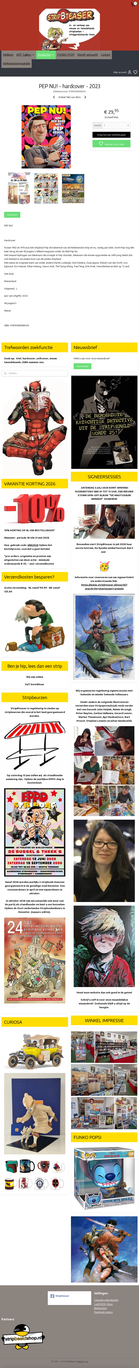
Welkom (8, 55)
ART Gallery (25, 55)
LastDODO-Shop (103, 1304)
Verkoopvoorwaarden (16, 63)
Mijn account (122, 72)
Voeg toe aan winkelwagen (111, 134)
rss (87, 1361)
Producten (46, 55)
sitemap (80, 1361)
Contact (105, 55)
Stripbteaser (59, 1296)
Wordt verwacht (87, 55)
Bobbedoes (100, 1308)
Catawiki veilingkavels (106, 1300)
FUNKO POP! (65, 55)
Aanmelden (83, 366)
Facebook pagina (103, 1312)
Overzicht (12, 214)
